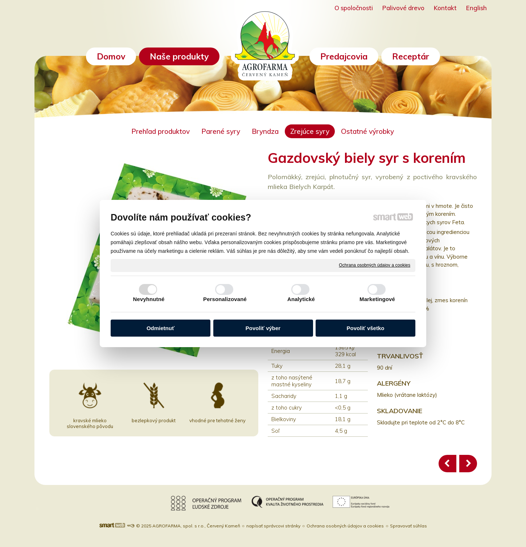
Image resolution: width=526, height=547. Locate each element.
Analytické (301, 299)
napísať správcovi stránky (273, 526)
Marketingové (377, 299)
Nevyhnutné (149, 299)
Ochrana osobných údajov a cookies (374, 265)
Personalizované (225, 299)
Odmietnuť (160, 328)
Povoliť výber (263, 328)
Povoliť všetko (366, 328)
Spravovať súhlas (408, 526)
